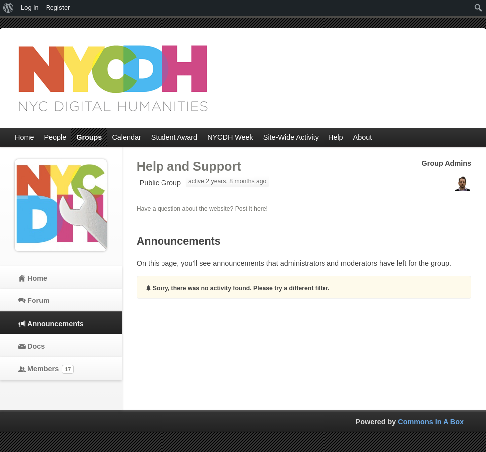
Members (50, 369)
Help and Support (189, 166)
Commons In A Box (431, 422)
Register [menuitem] (58, 7)
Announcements (55, 324)
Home (37, 278)
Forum (38, 300)
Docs (36, 346)
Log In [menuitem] (30, 7)
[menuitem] (8, 8)
